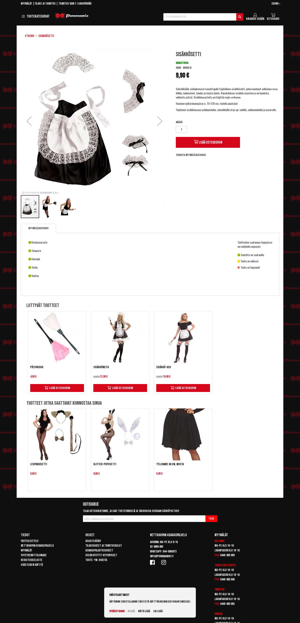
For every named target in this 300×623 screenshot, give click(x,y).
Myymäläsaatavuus (38, 228)
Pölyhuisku (36, 367)
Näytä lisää (144, 611)
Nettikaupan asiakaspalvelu (37, 546)
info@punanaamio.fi (161, 556)
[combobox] (203, 17)
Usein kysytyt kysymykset (101, 555)
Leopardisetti (38, 464)
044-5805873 (169, 551)
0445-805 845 (227, 579)
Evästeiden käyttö (32, 565)
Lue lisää (158, 611)
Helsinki (219, 541)
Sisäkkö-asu (163, 367)
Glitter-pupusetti (104, 464)
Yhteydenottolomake (34, 555)
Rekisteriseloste (31, 560)
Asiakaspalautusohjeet (99, 550)
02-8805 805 (156, 547)
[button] (275, 3)
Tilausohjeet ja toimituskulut (103, 546)
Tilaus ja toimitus (45, 4)
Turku (218, 565)
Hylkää (131, 611)
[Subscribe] (211, 518)
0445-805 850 (227, 555)
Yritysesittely (30, 541)
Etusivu (29, 36)
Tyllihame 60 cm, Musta (170, 464)
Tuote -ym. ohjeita (96, 560)
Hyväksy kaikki (117, 611)
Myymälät (26, 4)
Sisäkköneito (101, 367)
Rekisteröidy (93, 541)
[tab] (38, 228)
